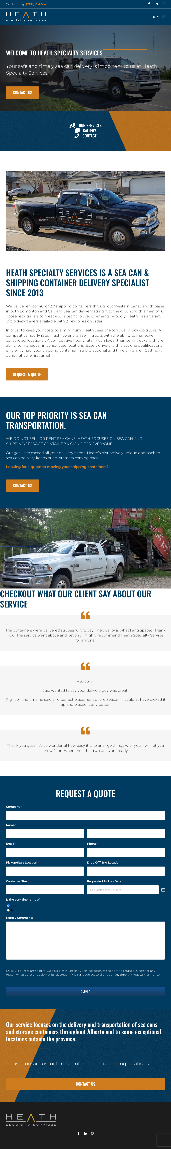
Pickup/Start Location (22, 862)
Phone (92, 844)
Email (11, 844)
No (13, 910)
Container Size (17, 881)
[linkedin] (156, 3)
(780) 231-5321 (37, 4)
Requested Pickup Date (105, 881)
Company (14, 807)
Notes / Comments (19, 918)
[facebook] (149, 3)
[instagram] (163, 3)
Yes (13, 906)
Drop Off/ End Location (104, 862)
